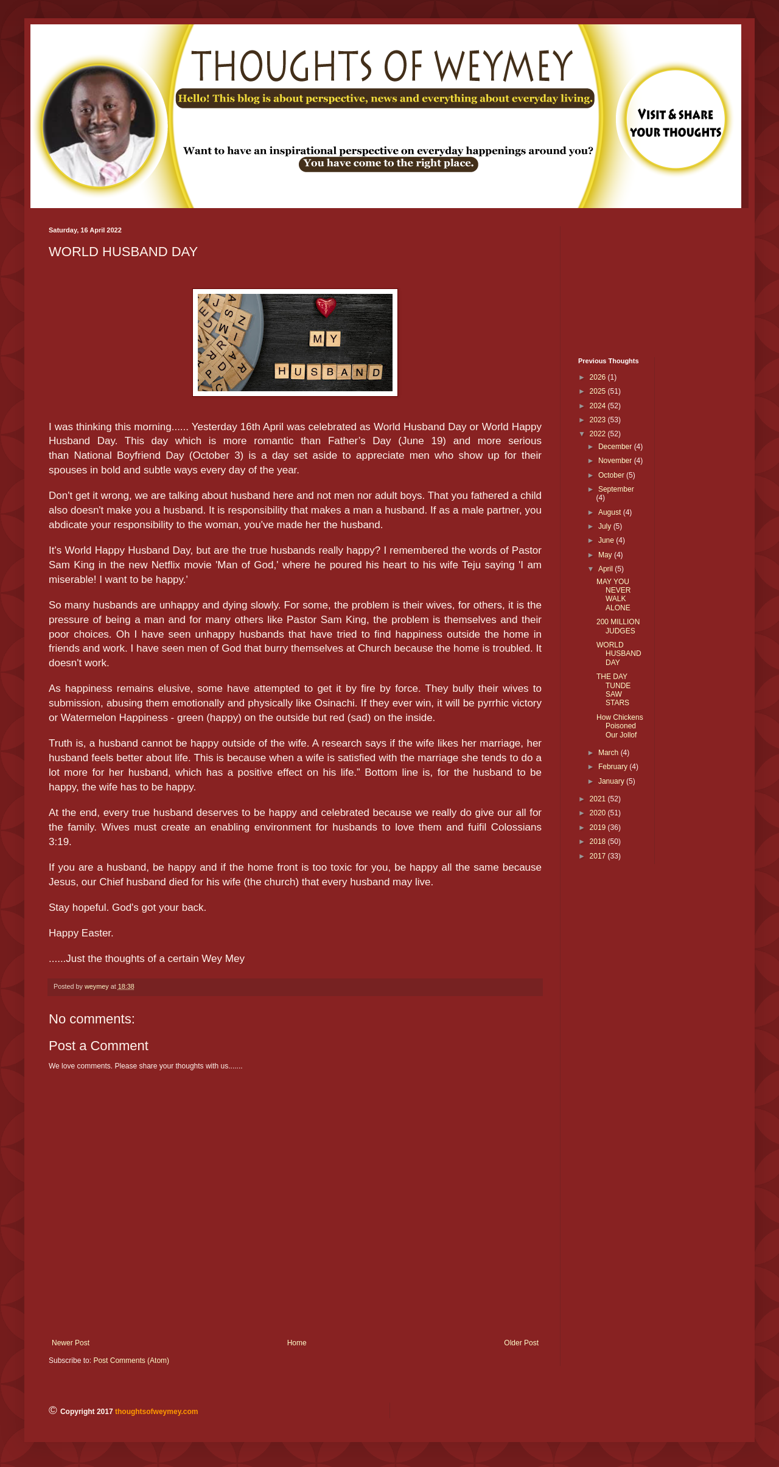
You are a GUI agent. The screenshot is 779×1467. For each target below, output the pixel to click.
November (616, 460)
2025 (599, 391)
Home (297, 1343)
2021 (599, 799)
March (609, 752)
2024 (599, 406)
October (612, 475)
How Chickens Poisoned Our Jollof (619, 726)
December (616, 446)
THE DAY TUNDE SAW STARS (613, 689)
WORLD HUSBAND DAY (618, 654)
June (607, 540)
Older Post (521, 1343)
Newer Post (70, 1343)
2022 (599, 434)
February (613, 766)
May (606, 555)
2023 (599, 420)
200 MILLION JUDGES (618, 626)
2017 (599, 856)
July (605, 526)
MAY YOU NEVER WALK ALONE (613, 594)
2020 (599, 813)
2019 (599, 827)
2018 (599, 841)
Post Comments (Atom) (131, 1360)
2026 (599, 377)
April (606, 569)
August (610, 512)
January (612, 781)
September (616, 489)
